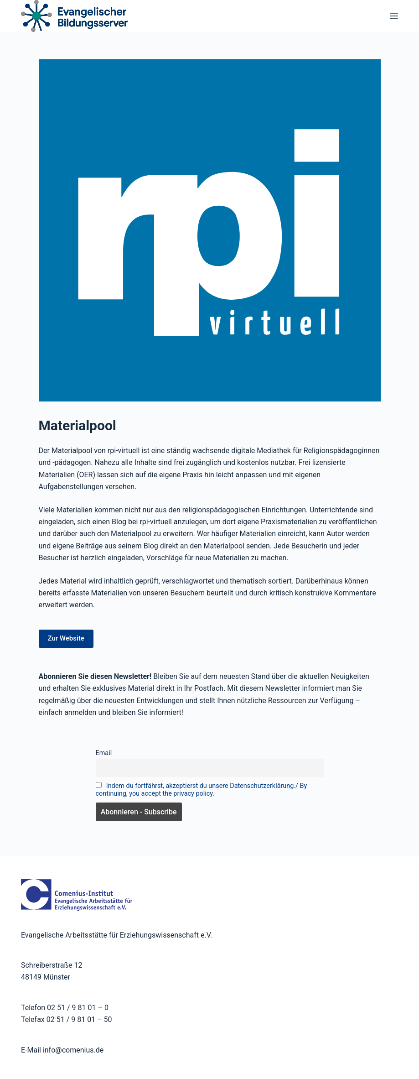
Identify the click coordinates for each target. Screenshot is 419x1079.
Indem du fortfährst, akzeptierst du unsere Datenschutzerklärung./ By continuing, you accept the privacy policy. (201, 790)
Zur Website (66, 638)
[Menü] (394, 16)
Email (104, 753)
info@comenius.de (72, 1050)
